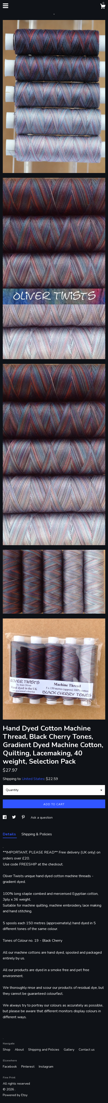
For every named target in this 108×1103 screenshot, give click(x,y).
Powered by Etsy (15, 1095)
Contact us (87, 1049)
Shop (7, 1049)
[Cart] (102, 7)
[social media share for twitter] (14, 817)
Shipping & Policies (36, 834)
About (20, 1049)
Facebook (10, 1066)
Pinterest (28, 1066)
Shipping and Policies (44, 1049)
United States (33, 778)
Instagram (46, 1066)
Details (10, 834)
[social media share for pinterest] (23, 817)
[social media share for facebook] (5, 817)
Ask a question (42, 817)
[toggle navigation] (5, 5)
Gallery (69, 1049)
